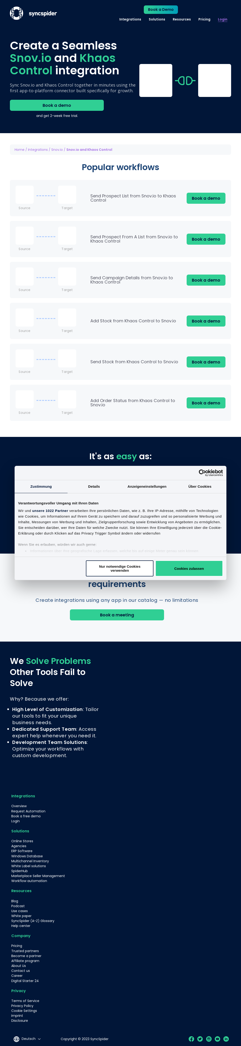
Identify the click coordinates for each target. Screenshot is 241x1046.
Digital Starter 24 (25, 980)
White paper (21, 915)
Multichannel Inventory (30, 860)
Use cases (19, 910)
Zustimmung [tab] (41, 486)
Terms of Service (25, 1000)
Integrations (130, 19)
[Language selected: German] (27, 1038)
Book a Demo (161, 9)
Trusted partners (25, 950)
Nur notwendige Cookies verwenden (120, 568)
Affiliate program (25, 960)
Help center (20, 925)
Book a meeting (117, 615)
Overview (19, 806)
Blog (14, 900)
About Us (18, 965)
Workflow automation (29, 880)
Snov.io (57, 149)
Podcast (18, 905)
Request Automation (28, 811)
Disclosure (19, 1019)
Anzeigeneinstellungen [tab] (147, 486)
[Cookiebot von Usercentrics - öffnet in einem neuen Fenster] (202, 472)
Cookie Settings (24, 1009)
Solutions (157, 19)
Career (17, 975)
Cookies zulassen (189, 569)
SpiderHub (19, 870)
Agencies (18, 846)
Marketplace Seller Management (38, 875)
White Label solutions (28, 865)
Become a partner (26, 955)
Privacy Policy (22, 1004)
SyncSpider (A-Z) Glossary (32, 920)
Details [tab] (94, 486)
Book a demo (57, 105)
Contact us (20, 970)
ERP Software (21, 851)
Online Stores (22, 841)
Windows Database (27, 856)
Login (222, 19)
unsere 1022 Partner (50, 511)
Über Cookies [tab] (200, 486)
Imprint (17, 1014)
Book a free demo (26, 816)
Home (19, 149)
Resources (182, 19)
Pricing (204, 19)
